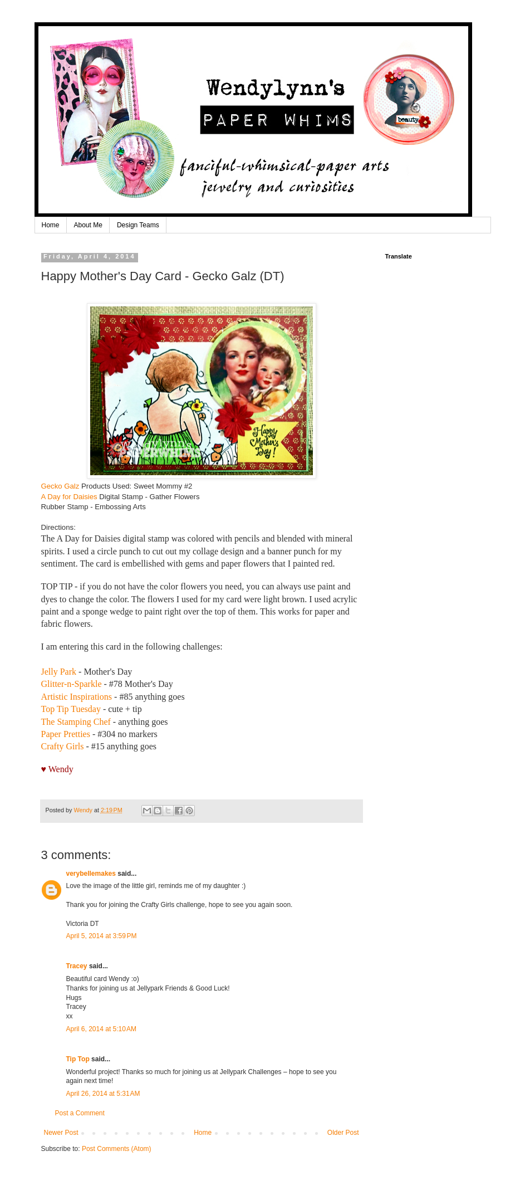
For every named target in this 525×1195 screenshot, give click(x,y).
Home (51, 225)
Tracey (76, 966)
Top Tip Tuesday (71, 709)
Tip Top (78, 1059)
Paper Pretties (65, 734)
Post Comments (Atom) (116, 1149)
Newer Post (61, 1133)
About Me (88, 225)
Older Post (343, 1133)
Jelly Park (59, 671)
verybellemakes (91, 873)
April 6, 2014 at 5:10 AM (101, 1029)
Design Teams (138, 225)
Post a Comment (80, 1113)
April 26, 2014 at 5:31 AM (103, 1094)
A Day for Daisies (69, 496)
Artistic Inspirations (76, 696)
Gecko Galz (60, 486)
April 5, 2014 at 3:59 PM (101, 936)
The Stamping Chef (76, 721)
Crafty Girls (62, 746)
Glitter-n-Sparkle (71, 684)
